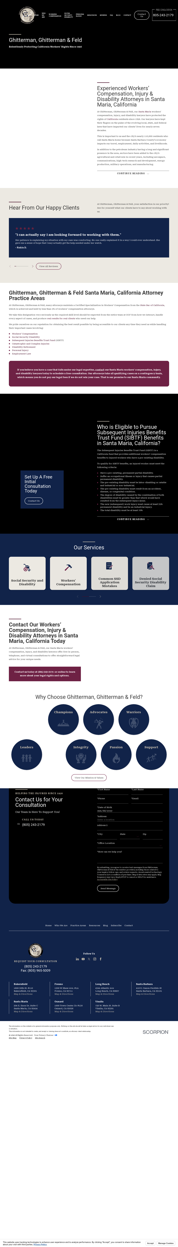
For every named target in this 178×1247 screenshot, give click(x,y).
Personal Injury (20, 350)
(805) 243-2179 (33, 825)
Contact (128, 925)
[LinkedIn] (77, 959)
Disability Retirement (24, 347)
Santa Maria (144, 111)
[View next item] (33, 266)
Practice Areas (78, 925)
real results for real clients (61, 318)
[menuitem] (13, 1038)
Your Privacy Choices (45, 1035)
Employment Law (21, 354)
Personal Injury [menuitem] (80, 15)
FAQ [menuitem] (111, 15)
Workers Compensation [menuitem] (55, 15)
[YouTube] (83, 959)
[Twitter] (89, 959)
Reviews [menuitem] (103, 15)
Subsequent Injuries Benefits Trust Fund (33, 340)
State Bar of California (152, 305)
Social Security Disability (26, 337)
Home (48, 925)
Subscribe (116, 925)
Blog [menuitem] (118, 15)
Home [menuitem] (36, 15)
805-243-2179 (163, 15)
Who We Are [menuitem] (44, 15)
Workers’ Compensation (25, 334)
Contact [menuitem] (127, 15)
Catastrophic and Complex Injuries (30, 344)
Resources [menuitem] (92, 15)
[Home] (35, 951)
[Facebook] (100, 959)
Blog (105, 925)
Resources (94, 925)
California (112, 119)
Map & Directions (23, 994)
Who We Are (61, 925)
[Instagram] (94, 959)
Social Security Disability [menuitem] (68, 15)
